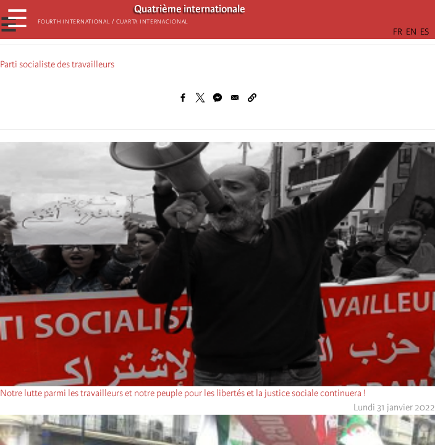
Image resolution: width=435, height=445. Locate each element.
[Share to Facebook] (183, 97)
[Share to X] (200, 97)
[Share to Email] (235, 97)
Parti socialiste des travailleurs (57, 64)
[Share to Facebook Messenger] (217, 97)
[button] (252, 97)
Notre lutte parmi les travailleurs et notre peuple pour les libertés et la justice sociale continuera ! (183, 393)
